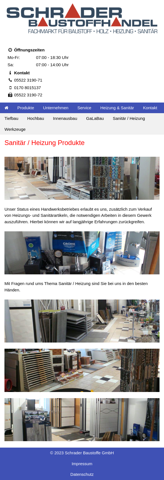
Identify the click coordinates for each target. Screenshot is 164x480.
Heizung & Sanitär (117, 107)
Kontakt (150, 107)
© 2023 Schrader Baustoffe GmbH (82, 452)
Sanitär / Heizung (129, 118)
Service (84, 107)
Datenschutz (82, 474)
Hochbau (35, 118)
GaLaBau (95, 118)
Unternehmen (55, 107)
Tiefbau (11, 118)
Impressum (82, 463)
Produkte (25, 107)
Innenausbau (65, 118)
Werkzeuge (15, 129)
